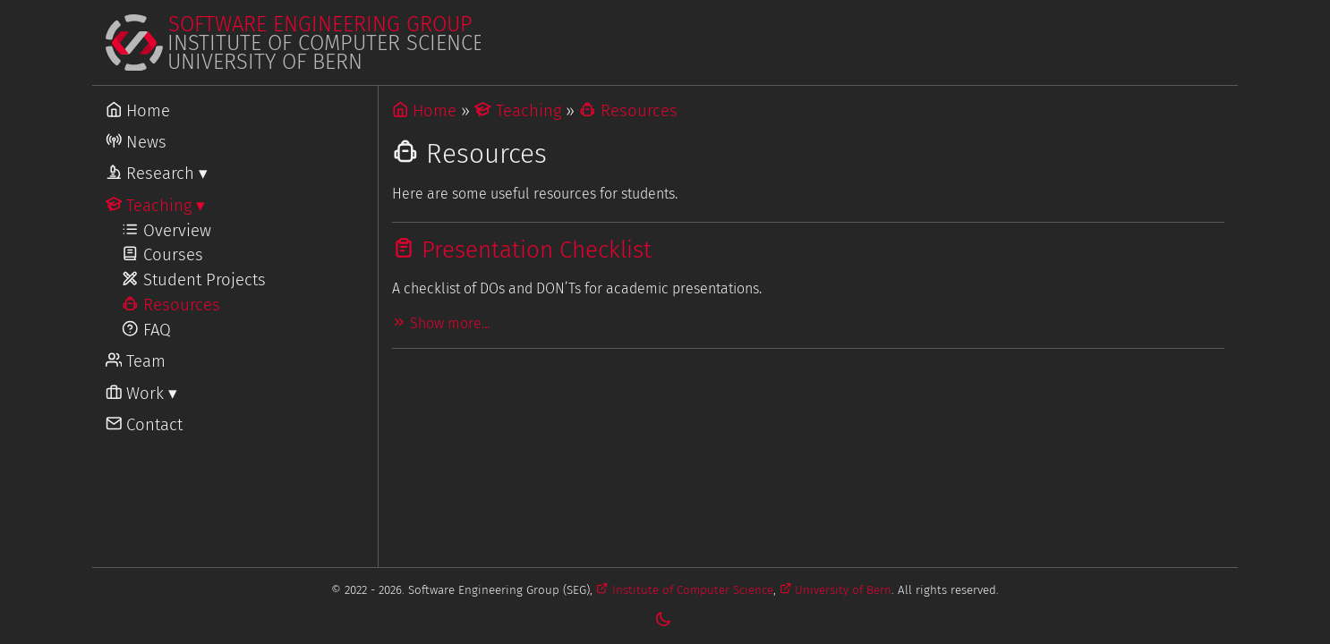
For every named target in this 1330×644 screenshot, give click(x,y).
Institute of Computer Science (684, 589)
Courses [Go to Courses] (162, 255)
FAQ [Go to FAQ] (146, 330)
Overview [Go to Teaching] (166, 231)
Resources (628, 111)
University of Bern (835, 589)
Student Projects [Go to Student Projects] (194, 280)
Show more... (441, 323)
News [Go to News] (136, 142)
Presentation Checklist (522, 250)
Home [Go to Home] (138, 111)
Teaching (517, 111)
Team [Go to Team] (136, 361)
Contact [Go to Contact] (144, 425)
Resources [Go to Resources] (171, 305)
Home (424, 111)
